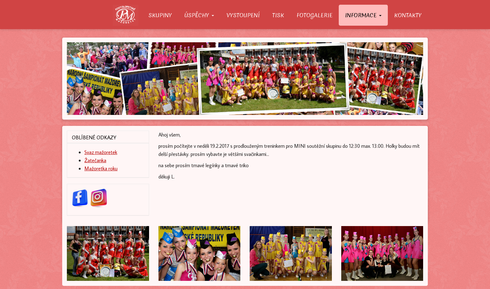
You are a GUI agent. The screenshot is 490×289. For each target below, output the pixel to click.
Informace (363, 15)
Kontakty (408, 15)
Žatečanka (95, 160)
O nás (127, 15)
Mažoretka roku (101, 168)
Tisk (278, 15)
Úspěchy (199, 15)
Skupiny (160, 15)
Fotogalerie (314, 15)
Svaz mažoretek (100, 152)
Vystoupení (243, 15)
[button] (93, 253)
